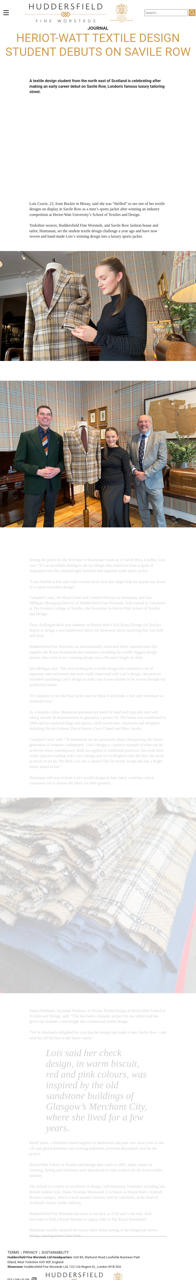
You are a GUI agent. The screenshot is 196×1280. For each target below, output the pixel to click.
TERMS (14, 1252)
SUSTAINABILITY (55, 1252)
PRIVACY (31, 1252)
